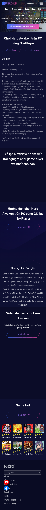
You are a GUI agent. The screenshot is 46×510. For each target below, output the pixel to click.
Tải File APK (34, 50)
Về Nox (7, 476)
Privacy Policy (10, 504)
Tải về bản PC (11, 50)
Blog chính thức (11, 484)
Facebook (8, 492)
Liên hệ (7, 488)
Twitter (7, 496)
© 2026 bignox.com (12, 500)
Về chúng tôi (9, 480)
